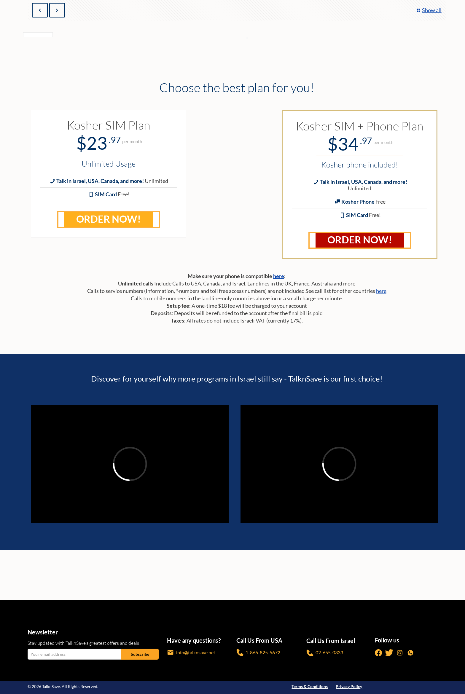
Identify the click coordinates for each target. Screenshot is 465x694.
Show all (428, 10)
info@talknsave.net (191, 652)
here (278, 276)
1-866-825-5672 (258, 652)
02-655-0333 (324, 653)
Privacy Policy (349, 686)
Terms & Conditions (310, 686)
